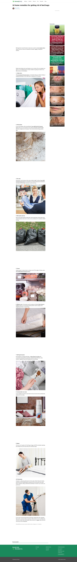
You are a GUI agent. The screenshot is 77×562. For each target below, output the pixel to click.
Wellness (25, 1)
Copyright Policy (60, 552)
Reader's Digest (42, 47)
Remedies (41, 1)
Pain (38, 1)
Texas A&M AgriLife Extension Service (23, 271)
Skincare (34, 1)
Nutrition (30, 1)
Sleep (45, 1)
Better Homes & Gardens (35, 356)
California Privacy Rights (61, 551)
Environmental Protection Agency (23, 74)
